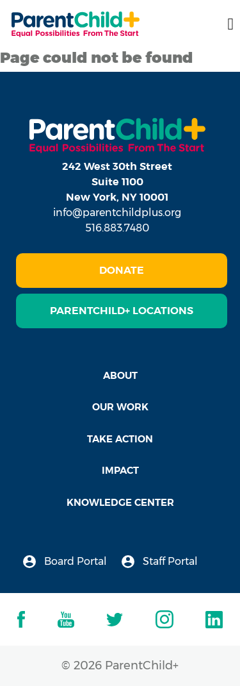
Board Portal (65, 562)
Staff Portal (160, 562)
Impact (120, 470)
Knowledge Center (120, 502)
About (120, 375)
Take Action (120, 439)
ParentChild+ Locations (121, 311)
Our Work (120, 407)
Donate (121, 270)
